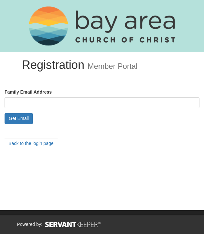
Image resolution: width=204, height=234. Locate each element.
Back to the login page (31, 143)
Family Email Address (28, 92)
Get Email (19, 118)
